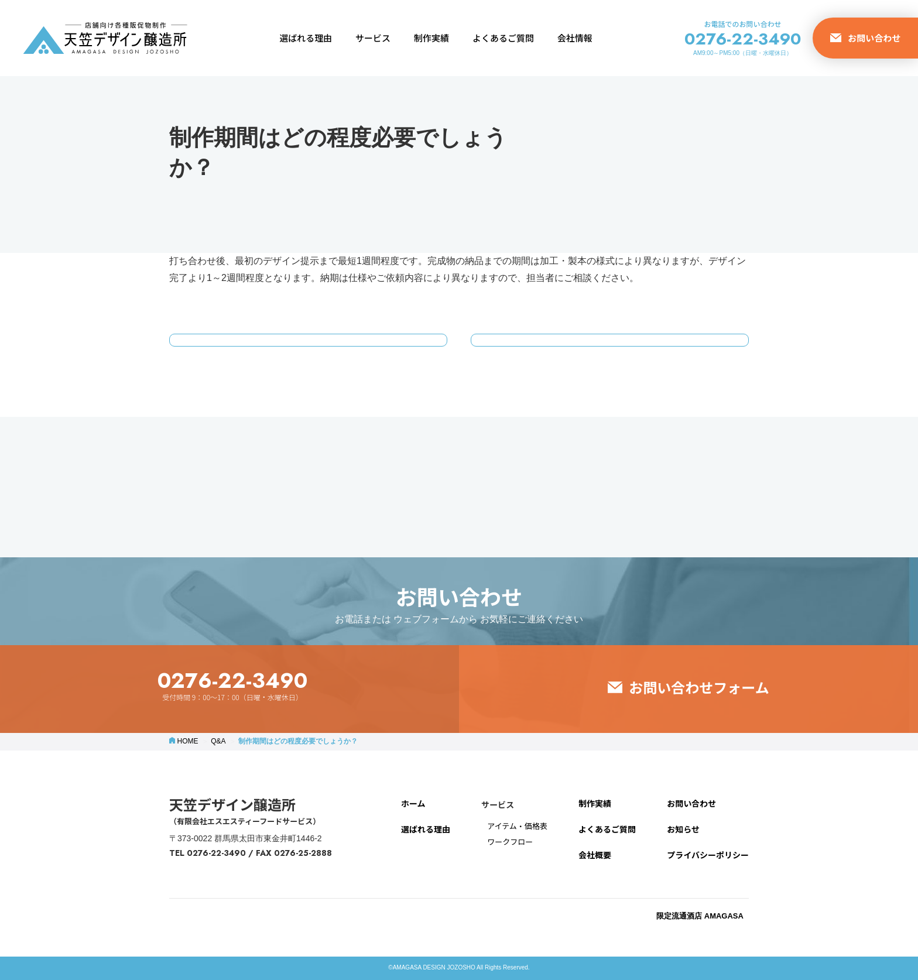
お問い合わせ (691, 803)
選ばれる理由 (305, 38)
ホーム (413, 803)
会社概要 (594, 855)
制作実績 (431, 38)
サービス (373, 38)
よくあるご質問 (503, 38)
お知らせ (683, 829)
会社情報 (574, 38)
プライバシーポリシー (708, 855)
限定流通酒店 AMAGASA (700, 916)
